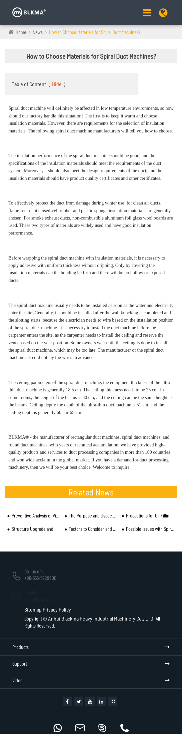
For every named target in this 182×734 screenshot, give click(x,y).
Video (17, 680)
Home (21, 32)
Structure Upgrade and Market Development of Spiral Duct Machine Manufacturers (36, 528)
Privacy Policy (57, 609)
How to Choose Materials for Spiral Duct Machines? (95, 32)
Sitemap (33, 609)
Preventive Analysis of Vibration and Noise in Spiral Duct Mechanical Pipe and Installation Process (36, 515)
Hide (57, 84)
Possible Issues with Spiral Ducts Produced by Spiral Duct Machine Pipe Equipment (150, 528)
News (38, 32)
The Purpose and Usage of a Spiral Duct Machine (93, 515)
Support (19, 664)
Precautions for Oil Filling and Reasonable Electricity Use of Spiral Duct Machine (150, 515)
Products (20, 647)
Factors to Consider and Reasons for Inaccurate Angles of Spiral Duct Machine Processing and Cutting (93, 528)
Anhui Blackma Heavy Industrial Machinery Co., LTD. (101, 618)
